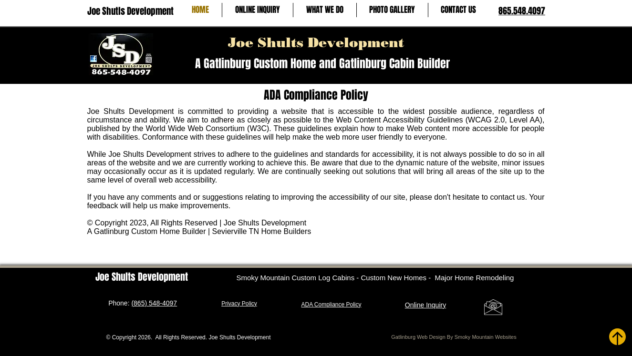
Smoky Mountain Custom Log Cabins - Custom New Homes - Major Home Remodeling (375, 278)
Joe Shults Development (316, 42)
